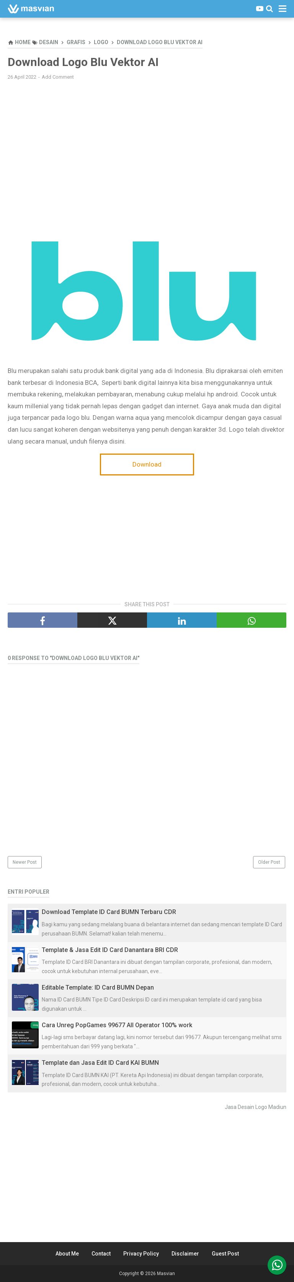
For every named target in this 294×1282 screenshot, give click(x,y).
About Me (67, 1254)
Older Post (269, 862)
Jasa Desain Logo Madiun (255, 1107)
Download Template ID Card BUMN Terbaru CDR (109, 912)
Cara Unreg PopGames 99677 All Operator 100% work (117, 1025)
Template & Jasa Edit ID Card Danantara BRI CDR (110, 950)
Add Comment (58, 77)
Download (147, 464)
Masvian (166, 1273)
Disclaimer (185, 1254)
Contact (101, 1254)
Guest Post (225, 1254)
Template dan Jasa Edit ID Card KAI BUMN (100, 1062)
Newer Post (25, 862)
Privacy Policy (141, 1254)
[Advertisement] (147, 141)
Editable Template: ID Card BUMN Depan (98, 987)
